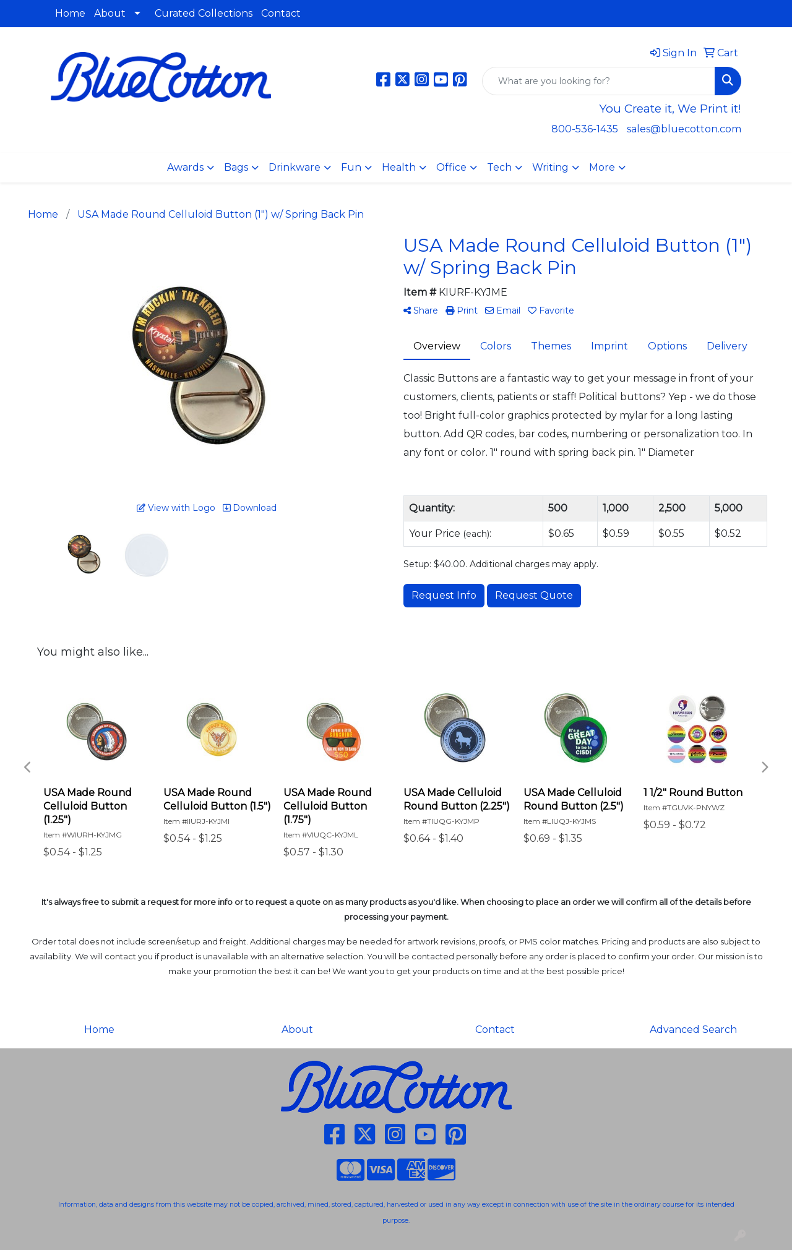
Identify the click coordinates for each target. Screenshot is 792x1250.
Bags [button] (236, 167)
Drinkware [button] (295, 167)
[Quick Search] (598, 81)
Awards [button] (185, 167)
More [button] (602, 167)
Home (70, 13)
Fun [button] (351, 167)
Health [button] (399, 167)
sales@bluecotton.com (684, 129)
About (110, 13)
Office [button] (451, 167)
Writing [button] (550, 167)
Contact (281, 13)
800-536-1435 (584, 129)
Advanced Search (693, 1029)
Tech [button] (499, 167)
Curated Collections (203, 13)
